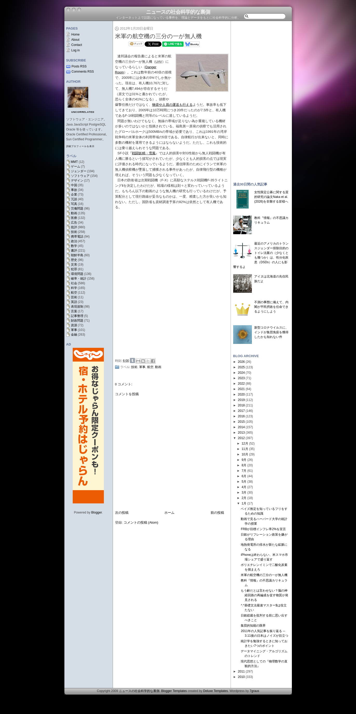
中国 (74, 185)
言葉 (74, 311)
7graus (254, 691)
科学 (74, 288)
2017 (241, 411)
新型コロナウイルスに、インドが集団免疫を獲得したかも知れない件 (271, 332)
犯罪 (74, 269)
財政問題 (77, 320)
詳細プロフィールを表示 (80, 146)
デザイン (77, 180)
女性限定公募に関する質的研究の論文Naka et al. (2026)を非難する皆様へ (271, 196)
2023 (241, 378)
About (75, 39)
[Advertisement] (173, 317)
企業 (74, 194)
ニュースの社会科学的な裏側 (178, 12)
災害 (74, 264)
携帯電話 (77, 236)
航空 (74, 292)
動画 (74, 213)
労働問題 (77, 208)
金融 (74, 334)
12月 (244, 443)
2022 (241, 383)
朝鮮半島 (77, 255)
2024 (241, 373)
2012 (241, 438)
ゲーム (75, 166)
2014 (241, 427)
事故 (74, 190)
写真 (74, 204)
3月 (243, 492)
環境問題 (77, 274)
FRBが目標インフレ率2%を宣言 (263, 529)
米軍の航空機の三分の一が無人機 (158, 36)
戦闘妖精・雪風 (144, 153)
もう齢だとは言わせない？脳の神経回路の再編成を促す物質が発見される (264, 595)
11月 (244, 449)
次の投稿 (122, 513)
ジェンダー (78, 171)
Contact (76, 45)
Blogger (96, 512)
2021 (241, 389)
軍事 (74, 330)
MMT (74, 162)
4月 (243, 487)
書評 (74, 250)
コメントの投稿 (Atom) (141, 522)
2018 (241, 405)
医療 (74, 218)
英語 (74, 302)
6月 (243, 476)
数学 (74, 246)
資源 (74, 325)
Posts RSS (79, 66)
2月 (243, 498)
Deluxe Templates (215, 691)
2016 (241, 416)
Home (75, 34)
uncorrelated (83, 112)
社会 (74, 283)
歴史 (74, 260)
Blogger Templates (174, 691)
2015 (241, 422)
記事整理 (77, 316)
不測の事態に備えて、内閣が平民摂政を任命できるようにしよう (271, 306)
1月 (243, 503)
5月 (243, 481)
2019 (241, 400)
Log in (75, 50)
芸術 (74, 297)
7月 (243, 471)
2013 (241, 432)
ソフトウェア (80, 176)
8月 (243, 465)
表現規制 (77, 306)
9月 (243, 460)
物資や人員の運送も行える (172, 105)
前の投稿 (217, 513)
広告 (74, 222)
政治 (74, 241)
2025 (241, 367)
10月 (244, 454)
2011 (241, 671)
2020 (241, 394)
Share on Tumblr (132, 360)
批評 (74, 227)
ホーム (169, 513)
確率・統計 (78, 278)
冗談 (74, 199)
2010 (241, 677)
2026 (241, 362)
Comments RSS (83, 71)
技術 (74, 232)
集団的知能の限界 (253, 625)
